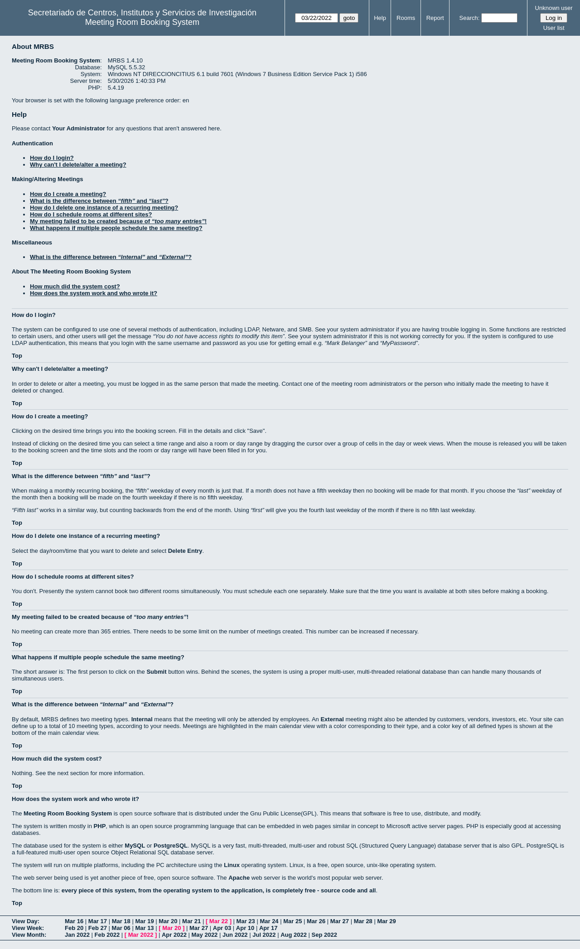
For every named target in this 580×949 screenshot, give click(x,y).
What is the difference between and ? (99, 200)
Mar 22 (218, 921)
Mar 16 (74, 921)
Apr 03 (222, 928)
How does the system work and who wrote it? (93, 293)
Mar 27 (339, 921)
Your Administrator (78, 128)
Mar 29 (386, 921)
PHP (100, 826)
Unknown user (554, 8)
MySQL (135, 845)
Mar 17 (97, 921)
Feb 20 (74, 928)
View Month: (29, 934)
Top (17, 355)
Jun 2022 (235, 934)
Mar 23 (246, 921)
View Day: (25, 921)
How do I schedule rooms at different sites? (91, 214)
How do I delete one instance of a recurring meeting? (104, 207)
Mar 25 (292, 921)
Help (380, 17)
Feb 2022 (107, 934)
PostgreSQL (171, 845)
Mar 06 (121, 928)
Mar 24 (269, 921)
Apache (239, 877)
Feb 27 (97, 928)
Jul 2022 (264, 934)
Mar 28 (363, 921)
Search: (469, 17)
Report (435, 17)
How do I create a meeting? (68, 194)
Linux (232, 865)
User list (554, 27)
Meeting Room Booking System (142, 22)
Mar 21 (191, 921)
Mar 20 (168, 921)
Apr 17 (268, 928)
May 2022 (205, 934)
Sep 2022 (324, 934)
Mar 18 (121, 921)
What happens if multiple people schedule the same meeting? (116, 228)
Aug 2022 (293, 934)
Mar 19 (144, 921)
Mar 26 (316, 921)
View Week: (28, 928)
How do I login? (52, 157)
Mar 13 (144, 928)
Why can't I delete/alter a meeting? (78, 164)
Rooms (405, 17)
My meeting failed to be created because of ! (118, 221)
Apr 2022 (174, 934)
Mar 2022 (141, 934)
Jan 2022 (77, 934)
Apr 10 (245, 928)
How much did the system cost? (75, 286)
